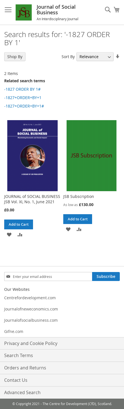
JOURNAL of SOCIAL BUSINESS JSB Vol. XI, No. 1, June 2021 (32, 199)
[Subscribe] (106, 276)
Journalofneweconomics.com (31, 309)
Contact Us (15, 380)
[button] (9, 234)
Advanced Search (22, 392)
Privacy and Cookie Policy (30, 343)
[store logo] (29, 12)
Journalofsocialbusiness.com (31, 320)
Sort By (68, 56)
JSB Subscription (78, 196)
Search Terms (18, 355)
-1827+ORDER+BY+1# (24, 106)
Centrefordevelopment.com (30, 297)
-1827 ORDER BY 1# (22, 89)
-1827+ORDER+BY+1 (22, 97)
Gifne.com (13, 331)
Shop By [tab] (14, 56)
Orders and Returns (25, 368)
